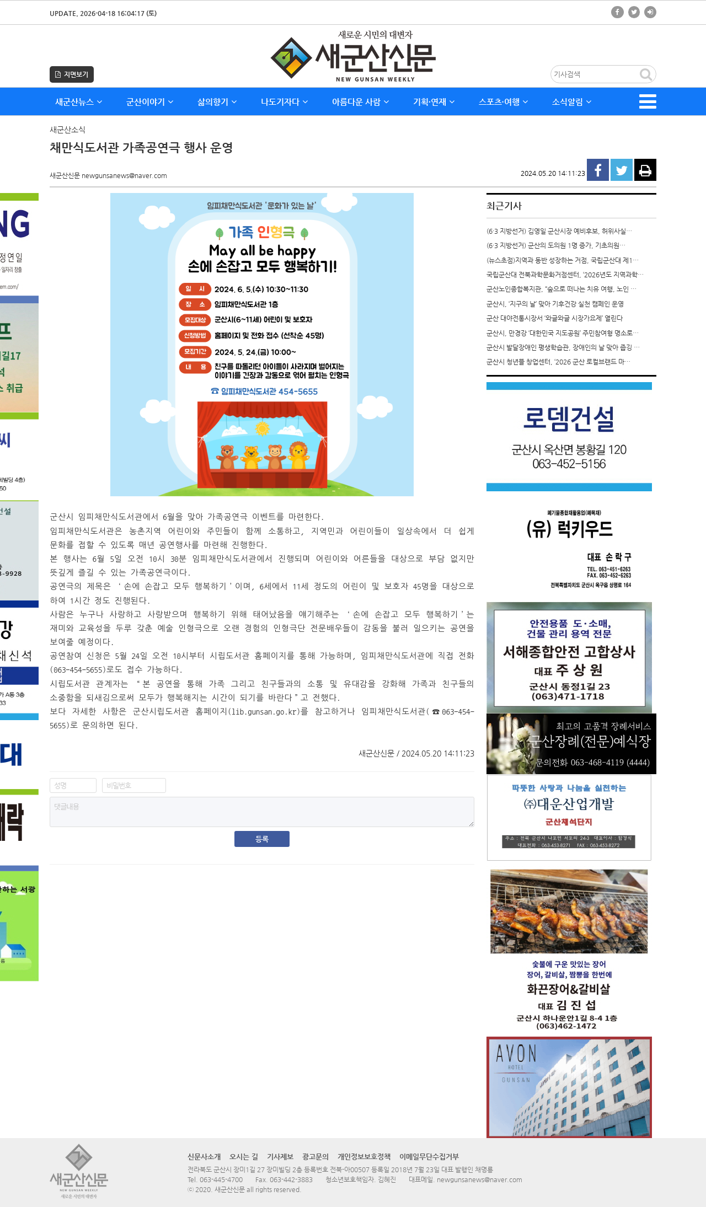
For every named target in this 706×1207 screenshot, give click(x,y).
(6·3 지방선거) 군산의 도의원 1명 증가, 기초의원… (555, 245)
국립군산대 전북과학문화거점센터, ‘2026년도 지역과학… (565, 274)
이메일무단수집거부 (429, 1156)
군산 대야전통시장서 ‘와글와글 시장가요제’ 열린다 (554, 318)
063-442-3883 (291, 1179)
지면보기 (71, 74)
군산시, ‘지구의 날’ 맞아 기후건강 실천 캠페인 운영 (555, 304)
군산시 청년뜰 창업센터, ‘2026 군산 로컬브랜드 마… (558, 362)
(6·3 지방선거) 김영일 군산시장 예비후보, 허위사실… (559, 231)
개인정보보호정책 (364, 1156)
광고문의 (315, 1156)
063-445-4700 (221, 1179)
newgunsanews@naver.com (479, 1179)
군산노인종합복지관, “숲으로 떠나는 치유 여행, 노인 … (561, 289)
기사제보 (280, 1156)
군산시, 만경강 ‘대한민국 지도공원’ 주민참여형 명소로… (562, 333)
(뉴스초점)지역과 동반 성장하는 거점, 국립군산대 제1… (562, 260)
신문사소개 (204, 1156)
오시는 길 (243, 1156)
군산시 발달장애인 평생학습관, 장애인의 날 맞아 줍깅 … (563, 347)
